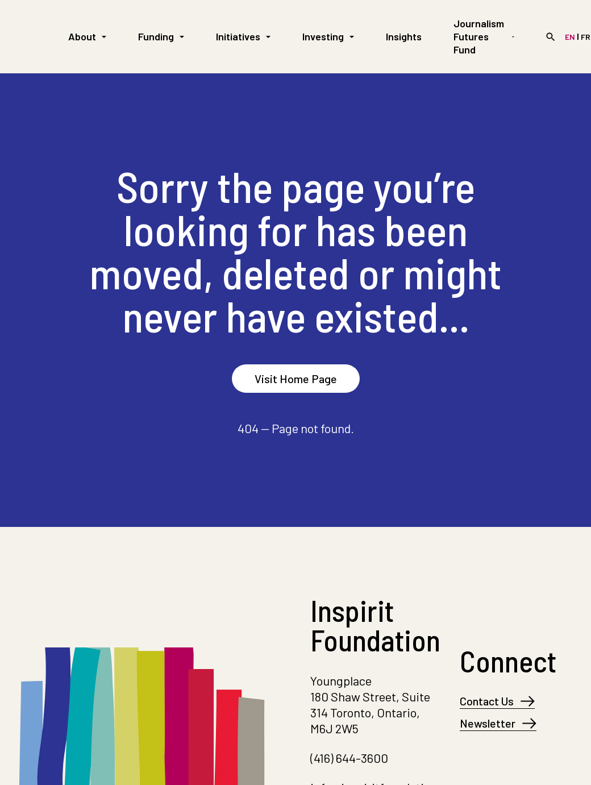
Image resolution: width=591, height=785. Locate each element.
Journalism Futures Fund (483, 36)
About (87, 36)
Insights (404, 36)
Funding (161, 36)
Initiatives (243, 36)
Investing (328, 36)
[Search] (551, 37)
